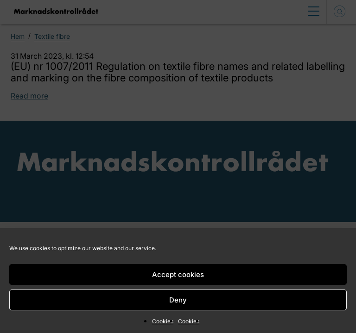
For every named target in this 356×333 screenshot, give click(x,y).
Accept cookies (178, 274)
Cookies (162, 321)
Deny (178, 300)
